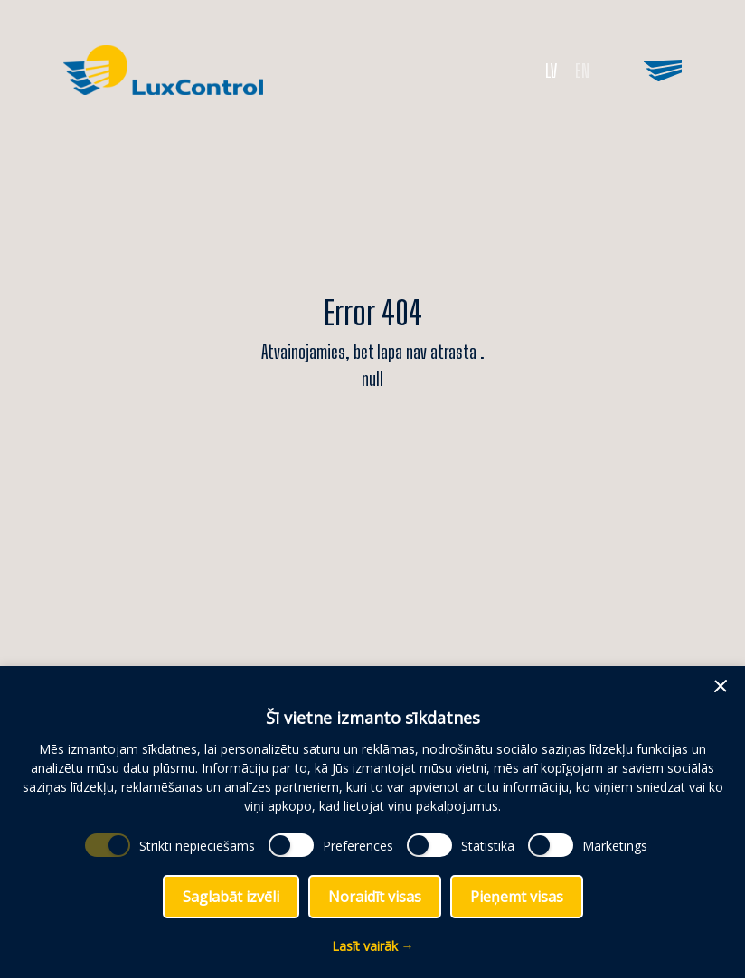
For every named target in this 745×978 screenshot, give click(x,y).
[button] (720, 686)
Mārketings (614, 845)
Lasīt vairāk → (373, 945)
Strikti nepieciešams (197, 845)
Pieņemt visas (516, 897)
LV (551, 70)
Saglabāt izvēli (231, 897)
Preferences (358, 845)
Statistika (487, 845)
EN (582, 70)
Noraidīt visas (374, 897)
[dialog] (372, 822)
